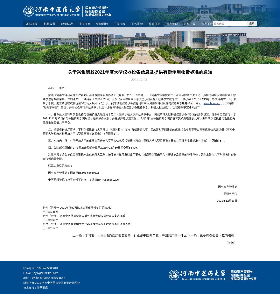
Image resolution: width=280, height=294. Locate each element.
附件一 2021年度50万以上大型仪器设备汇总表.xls (81, 207)
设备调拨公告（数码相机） (218, 235)
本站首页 (32, 23)
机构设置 (49, 23)
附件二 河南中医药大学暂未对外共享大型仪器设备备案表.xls (87, 215)
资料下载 (189, 23)
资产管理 (172, 23)
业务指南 (84, 23)
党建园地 (102, 23)
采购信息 (154, 23)
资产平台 (207, 23)
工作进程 (137, 23)
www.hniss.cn (212, 103)
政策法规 (67, 23)
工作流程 (119, 23)
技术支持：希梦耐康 (35, 287)
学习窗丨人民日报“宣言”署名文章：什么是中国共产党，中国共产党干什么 (136, 235)
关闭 (231, 243)
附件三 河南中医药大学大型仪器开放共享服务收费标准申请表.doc (90, 224)
